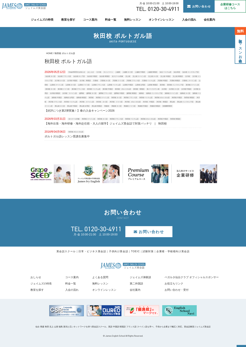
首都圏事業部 (167, 106)
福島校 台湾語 (69, 97)
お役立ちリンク (171, 283)
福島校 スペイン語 (171, 93)
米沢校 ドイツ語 (116, 102)
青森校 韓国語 (155, 106)
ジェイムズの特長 (44, 19)
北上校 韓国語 (178, 76)
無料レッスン (132, 19)
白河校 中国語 (186, 89)
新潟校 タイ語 (50, 89)
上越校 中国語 (140, 72)
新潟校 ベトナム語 (93, 89)
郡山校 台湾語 (85, 106)
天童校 (95, 80)
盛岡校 (81, 93)
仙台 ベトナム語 (165, 72)
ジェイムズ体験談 (138, 277)
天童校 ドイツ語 (118, 80)
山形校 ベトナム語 (113, 85)
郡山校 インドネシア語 (185, 102)
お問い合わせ (199, 6)
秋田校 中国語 (177, 97)
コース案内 (91, 19)
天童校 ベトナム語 (148, 80)
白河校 (164, 89)
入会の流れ (187, 19)
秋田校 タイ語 (116, 97)
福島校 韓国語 (81, 97)
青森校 (106, 106)
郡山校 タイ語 (60, 106)
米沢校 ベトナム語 (70, 102)
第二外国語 (134, 283)
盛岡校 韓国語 (131, 93)
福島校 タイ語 (185, 93)
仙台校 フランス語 (64, 76)
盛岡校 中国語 (119, 93)
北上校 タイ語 (153, 76)
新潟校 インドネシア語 (175, 85)
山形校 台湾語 (140, 85)
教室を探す (69, 19)
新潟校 (162, 85)
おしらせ (91, 72)
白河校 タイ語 (174, 89)
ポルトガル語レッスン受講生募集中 (67, 136)
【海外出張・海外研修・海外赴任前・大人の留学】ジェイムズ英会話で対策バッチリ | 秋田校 (106, 123)
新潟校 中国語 (108, 89)
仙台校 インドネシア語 (190, 72)
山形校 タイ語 (71, 85)
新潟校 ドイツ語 (63, 89)
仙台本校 (177, 72)
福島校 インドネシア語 (154, 93)
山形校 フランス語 (98, 85)
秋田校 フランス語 (130, 97)
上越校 (117, 72)
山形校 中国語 (128, 85)
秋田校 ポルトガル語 (162, 97)
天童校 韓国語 (175, 80)
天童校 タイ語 (105, 80)
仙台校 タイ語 (50, 76)
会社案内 (207, 19)
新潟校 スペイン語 (192, 85)
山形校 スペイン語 (56, 85)
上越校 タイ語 (128, 72)
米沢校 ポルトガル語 (133, 102)
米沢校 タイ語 (101, 102)
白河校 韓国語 (55, 93)
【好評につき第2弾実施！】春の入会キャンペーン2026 (80, 110)
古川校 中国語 (72, 80)
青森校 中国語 (143, 106)
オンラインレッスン (160, 19)
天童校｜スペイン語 (189, 80)
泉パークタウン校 (153, 89)
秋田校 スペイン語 (102, 97)
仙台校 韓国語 (105, 76)
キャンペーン (108, 72)
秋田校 (91, 97)
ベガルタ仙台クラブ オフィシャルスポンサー (190, 277)
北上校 (128, 76)
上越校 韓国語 (152, 72)
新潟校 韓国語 (138, 89)
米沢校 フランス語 (55, 102)
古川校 (187, 76)
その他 (98, 72)
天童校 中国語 (163, 80)
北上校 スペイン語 (139, 76)
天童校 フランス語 (133, 80)
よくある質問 (98, 277)
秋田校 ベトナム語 (145, 97)
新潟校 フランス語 (78, 89)
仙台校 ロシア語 (79, 76)
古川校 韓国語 (85, 80)
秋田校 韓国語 (189, 97)
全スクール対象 (117, 76)
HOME (49, 53)
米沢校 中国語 (148, 102)
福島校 (141, 93)
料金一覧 (111, 19)
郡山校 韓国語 (97, 106)
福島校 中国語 (57, 97)
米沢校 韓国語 (162, 102)
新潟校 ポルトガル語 (123, 89)
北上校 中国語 (165, 76)
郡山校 (172, 102)
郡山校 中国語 (72, 106)
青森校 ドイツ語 (129, 106)
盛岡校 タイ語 (91, 93)
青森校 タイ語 (116, 106)
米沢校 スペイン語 (87, 102)
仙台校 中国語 (92, 76)
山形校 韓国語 (153, 85)
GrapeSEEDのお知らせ (77, 72)
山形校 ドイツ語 (84, 85)
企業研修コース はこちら (230, 6)
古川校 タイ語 (60, 80)
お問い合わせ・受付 (174, 289)
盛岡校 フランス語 (105, 93)
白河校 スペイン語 (70, 93)
